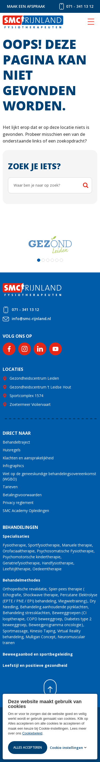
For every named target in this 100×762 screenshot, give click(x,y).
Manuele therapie (77, 545)
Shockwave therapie (40, 594)
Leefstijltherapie (16, 568)
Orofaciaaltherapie (19, 550)
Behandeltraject (16, 442)
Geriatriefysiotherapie (21, 562)
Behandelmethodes (21, 580)
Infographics (13, 465)
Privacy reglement (18, 502)
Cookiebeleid (32, 733)
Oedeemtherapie (47, 568)
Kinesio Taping (42, 630)
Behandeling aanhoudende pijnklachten (54, 606)
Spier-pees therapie (65, 588)
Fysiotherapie (14, 545)
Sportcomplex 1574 (26, 395)
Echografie (12, 594)
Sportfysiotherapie (44, 545)
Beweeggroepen (66, 612)
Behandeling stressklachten (26, 612)
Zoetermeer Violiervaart (30, 404)
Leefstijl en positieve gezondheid (35, 665)
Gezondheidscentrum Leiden (34, 378)
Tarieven (10, 486)
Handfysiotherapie (57, 562)
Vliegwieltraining (72, 600)
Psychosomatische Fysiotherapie (65, 550)
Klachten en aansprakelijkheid (28, 457)
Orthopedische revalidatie (25, 588)
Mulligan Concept (40, 636)
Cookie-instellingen (66, 747)
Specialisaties (16, 536)
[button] (38, 260)
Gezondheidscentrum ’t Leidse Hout (40, 387)
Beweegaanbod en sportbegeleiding (38, 654)
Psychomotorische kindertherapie (32, 556)
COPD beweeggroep (44, 618)
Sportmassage (15, 630)
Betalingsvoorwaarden (22, 494)
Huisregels (12, 449)
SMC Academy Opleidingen (26, 510)
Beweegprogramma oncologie (55, 624)
